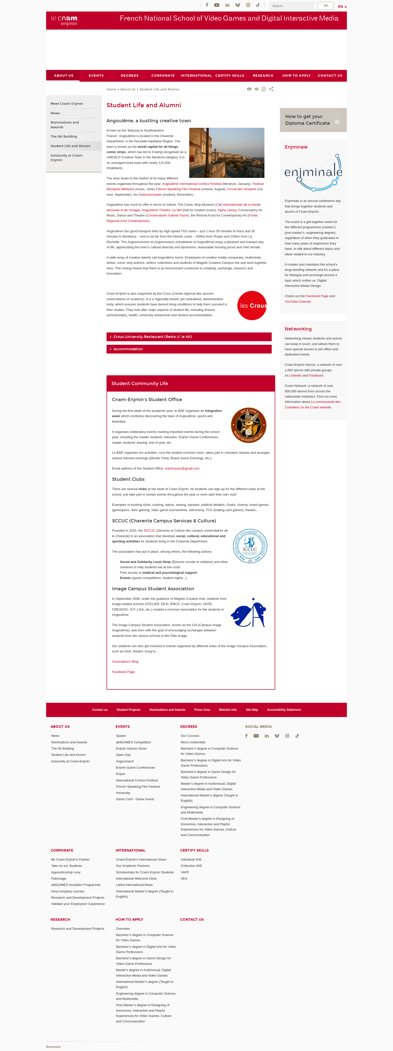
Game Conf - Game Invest (135, 799)
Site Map (252, 709)
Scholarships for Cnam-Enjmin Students (145, 872)
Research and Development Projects (77, 897)
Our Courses (190, 736)
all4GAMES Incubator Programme (76, 885)
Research (60, 919)
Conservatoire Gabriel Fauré (167, 215)
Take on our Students (66, 866)
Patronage (58, 878)
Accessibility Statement (284, 709)
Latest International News (134, 885)
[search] (291, 6)
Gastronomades (150, 194)
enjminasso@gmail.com (182, 468)
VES (184, 878)
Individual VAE (191, 859)
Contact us (100, 709)
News (55, 113)
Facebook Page (123, 672)
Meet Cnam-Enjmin (67, 104)
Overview (123, 928)
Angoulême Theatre (156, 210)
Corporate (62, 850)
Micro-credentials (193, 742)
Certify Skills (194, 850)
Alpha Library (227, 210)
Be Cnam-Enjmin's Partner (70, 859)
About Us (128, 89)
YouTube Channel (298, 301)
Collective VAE (191, 866)
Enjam (120, 774)
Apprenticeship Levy (65, 872)
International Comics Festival (137, 780)
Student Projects (128, 709)
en (340, 7)
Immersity (123, 793)
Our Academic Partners (133, 866)
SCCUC (149, 530)
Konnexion (53, 1046)
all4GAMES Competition (133, 742)
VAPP (185, 872)
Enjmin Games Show (131, 748)
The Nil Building (64, 137)
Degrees (188, 727)
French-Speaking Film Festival (178, 189)
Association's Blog (125, 661)
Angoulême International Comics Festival (191, 183)
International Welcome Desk (136, 878)
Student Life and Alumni (159, 89)
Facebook (316, 375)
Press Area (202, 709)
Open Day (123, 755)
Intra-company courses (67, 891)
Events (123, 727)
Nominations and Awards (65, 125)
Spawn (121, 736)
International (130, 850)
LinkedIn (295, 375)
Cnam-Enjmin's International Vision (141, 859)
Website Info (228, 709)
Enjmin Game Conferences (135, 767)
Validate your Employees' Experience (78, 904)
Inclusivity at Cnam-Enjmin (67, 157)
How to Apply (129, 919)
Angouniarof (125, 761)
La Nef (177, 210)
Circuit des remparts (241, 189)
